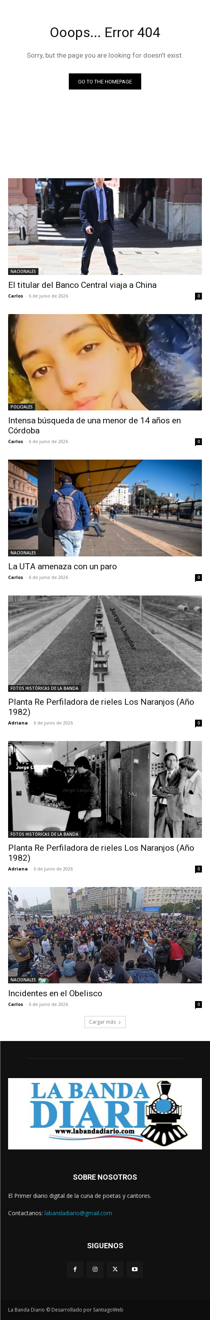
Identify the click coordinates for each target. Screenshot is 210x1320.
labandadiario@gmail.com (78, 1213)
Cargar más (105, 1021)
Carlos (15, 296)
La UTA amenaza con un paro (62, 566)
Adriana (18, 723)
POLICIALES (22, 407)
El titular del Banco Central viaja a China (82, 285)
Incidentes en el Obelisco (55, 993)
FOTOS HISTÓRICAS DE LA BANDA (44, 688)
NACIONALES (23, 271)
